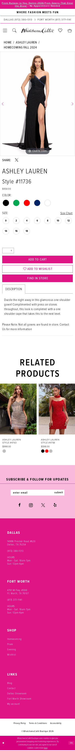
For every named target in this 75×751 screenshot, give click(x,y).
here (45, 748)
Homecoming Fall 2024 (20, 47)
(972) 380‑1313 (15, 552)
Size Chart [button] (66, 213)
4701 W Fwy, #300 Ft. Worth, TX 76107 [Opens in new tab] (18, 592)
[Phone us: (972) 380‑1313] (18, 19)
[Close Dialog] (3, 744)
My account (13, 705)
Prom (10, 645)
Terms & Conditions (38, 724)
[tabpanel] (37, 104)
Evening (11, 650)
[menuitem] (37, 12)
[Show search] (14, 31)
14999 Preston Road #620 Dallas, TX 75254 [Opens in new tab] (21, 543)
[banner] (37, 30)
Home (8, 42)
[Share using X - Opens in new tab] (16, 160)
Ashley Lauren (26, 42)
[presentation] (18, 410)
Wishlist (11, 655)
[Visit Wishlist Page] (60, 31)
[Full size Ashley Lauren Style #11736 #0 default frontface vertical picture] (37, 104)
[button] (5, 31)
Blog (9, 684)
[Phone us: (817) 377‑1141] (54, 19)
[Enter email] (37, 494)
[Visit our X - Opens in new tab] (43, 506)
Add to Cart (37, 259)
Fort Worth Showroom (19, 699)
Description (13, 290)
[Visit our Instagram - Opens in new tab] (31, 506)
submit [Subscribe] (59, 494)
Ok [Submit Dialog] (71, 743)
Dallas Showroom (17, 694)
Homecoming (14, 640)
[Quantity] (8, 250)
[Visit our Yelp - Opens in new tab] (55, 506)
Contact (11, 689)
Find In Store (37, 279)
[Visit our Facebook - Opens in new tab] (19, 506)
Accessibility (56, 724)
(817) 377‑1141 (14, 600)
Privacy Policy (20, 724)
